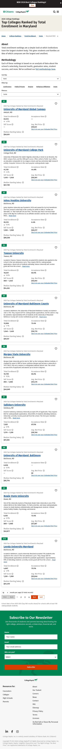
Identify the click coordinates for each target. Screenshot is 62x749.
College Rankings (15, 36)
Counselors (7, 691)
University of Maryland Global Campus (25, 109)
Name (7, 632)
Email (7, 642)
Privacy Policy (38, 711)
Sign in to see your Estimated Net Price (44, 129)
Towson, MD (8, 256)
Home (4, 36)
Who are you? (10, 652)
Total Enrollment (30, 36)
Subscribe (31, 667)
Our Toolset (37, 690)
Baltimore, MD (9, 204)
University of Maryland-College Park (23, 149)
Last (41, 597)
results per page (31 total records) (17, 592)
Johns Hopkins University (17, 200)
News (35, 697)
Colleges (6, 695)
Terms (35, 715)
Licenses (36, 718)
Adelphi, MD (8, 112)
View (32, 5)
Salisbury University (15, 404)
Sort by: (4, 75)
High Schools (8, 698)
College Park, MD (10, 153)
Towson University (14, 253)
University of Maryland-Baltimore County (26, 303)
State (41, 36)
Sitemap (36, 708)
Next (34, 597)
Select (8, 657)
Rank (5, 79)
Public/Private (20, 87)
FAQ (34, 704)
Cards (5, 94)
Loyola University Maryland (18, 546)
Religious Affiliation (43, 87)
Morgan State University (17, 354)
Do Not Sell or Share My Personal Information (45, 723)
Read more (12, 216)
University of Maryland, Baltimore (22, 455)
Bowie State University (16, 496)
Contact (35, 701)
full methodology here (45, 69)
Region (30, 87)
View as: (4, 90)
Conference (7, 87)
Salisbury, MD (8, 408)
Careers (36, 694)
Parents (6, 702)
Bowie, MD (7, 499)
